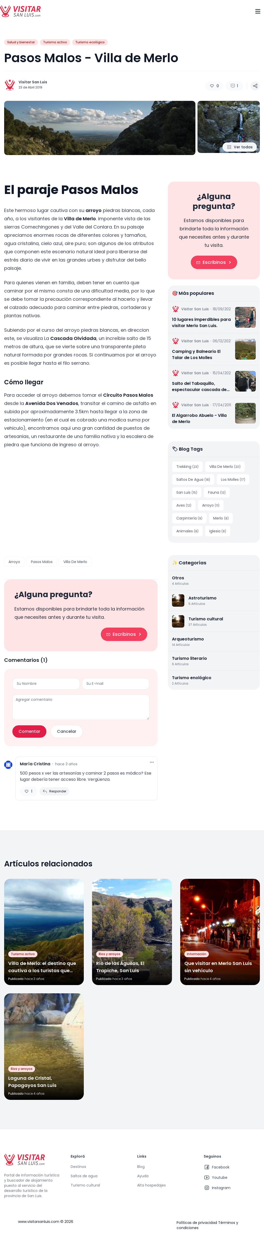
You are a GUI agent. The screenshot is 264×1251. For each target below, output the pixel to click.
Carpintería (189, 518)
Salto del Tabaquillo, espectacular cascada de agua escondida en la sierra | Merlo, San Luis (199, 386)
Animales (187, 531)
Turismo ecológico (90, 42)
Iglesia (217, 531)
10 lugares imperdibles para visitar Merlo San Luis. (201, 322)
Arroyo (14, 561)
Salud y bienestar (21, 42)
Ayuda (142, 1176)
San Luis (186, 492)
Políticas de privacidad (197, 1222)
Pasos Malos (42, 561)
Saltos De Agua (193, 479)
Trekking (187, 466)
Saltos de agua (84, 1176)
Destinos (78, 1166)
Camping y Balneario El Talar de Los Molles (196, 354)
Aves (183, 505)
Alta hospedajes (151, 1185)
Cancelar (66, 731)
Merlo (221, 518)
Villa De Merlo (75, 561)
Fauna (217, 492)
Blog (141, 1166)
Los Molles (233, 479)
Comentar (29, 731)
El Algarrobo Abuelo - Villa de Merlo (199, 418)
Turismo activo (55, 42)
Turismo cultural (85, 1185)
